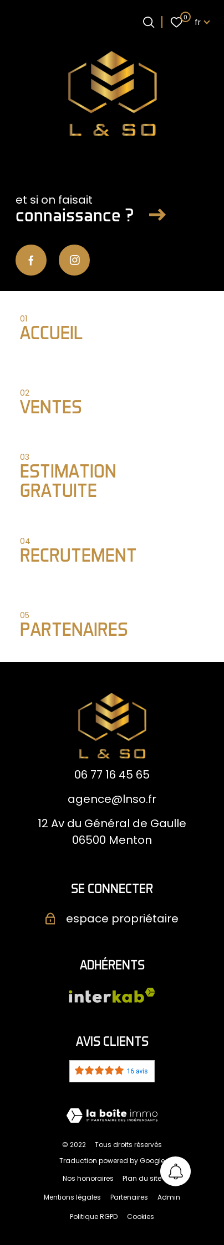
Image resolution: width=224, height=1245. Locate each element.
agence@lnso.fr (112, 799)
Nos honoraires (88, 1178)
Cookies (140, 1216)
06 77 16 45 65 (112, 774)
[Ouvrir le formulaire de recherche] (148, 22)
